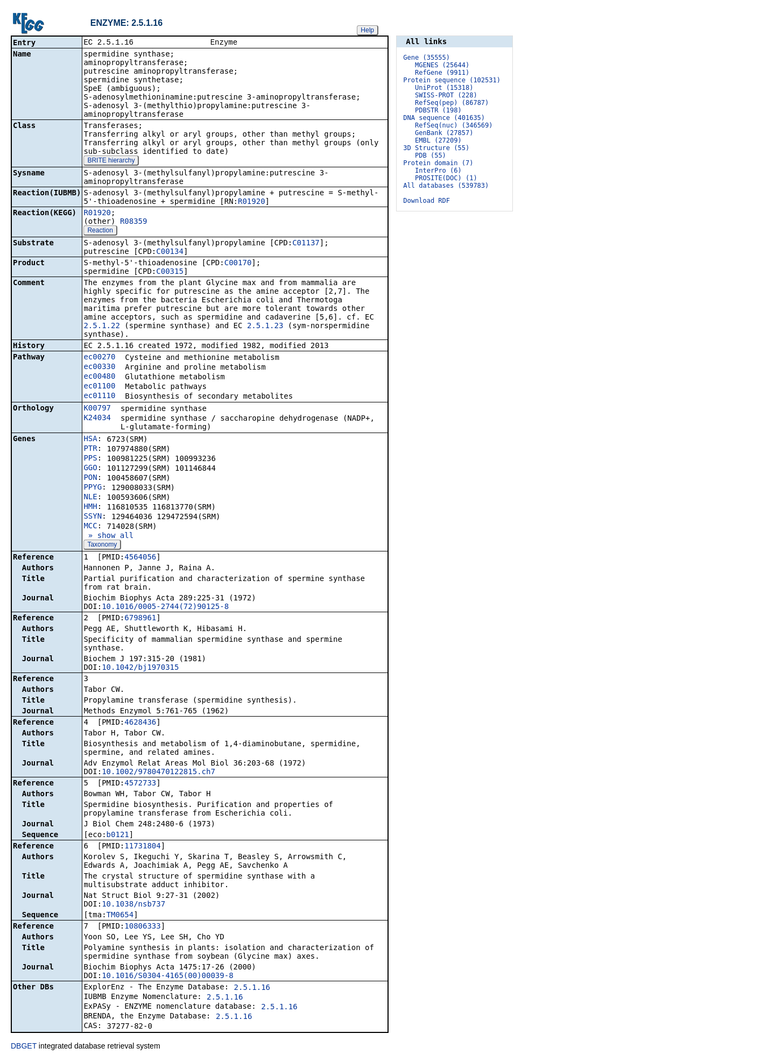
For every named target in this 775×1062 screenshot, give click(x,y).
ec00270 (99, 357)
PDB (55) (430, 155)
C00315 (170, 272)
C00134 (170, 252)
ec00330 (99, 367)
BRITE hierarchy (111, 161)
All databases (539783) (446, 185)
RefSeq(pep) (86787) (452, 103)
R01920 (251, 202)
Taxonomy (102, 545)
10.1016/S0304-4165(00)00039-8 (167, 976)
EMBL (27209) (438, 140)
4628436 (140, 723)
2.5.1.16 (252, 988)
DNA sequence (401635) (444, 118)
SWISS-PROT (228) (446, 95)
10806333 (142, 927)
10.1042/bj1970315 (140, 668)
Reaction (99, 231)
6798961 (140, 618)
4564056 (140, 558)
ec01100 (99, 387)
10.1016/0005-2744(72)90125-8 (165, 607)
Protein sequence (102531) (452, 80)
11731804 (142, 846)
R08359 (133, 222)
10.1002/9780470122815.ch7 (158, 772)
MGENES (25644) (442, 65)
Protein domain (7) (438, 163)
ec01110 (99, 396)
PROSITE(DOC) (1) (446, 178)
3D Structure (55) (436, 148)
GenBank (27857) (444, 133)
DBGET (24, 1047)
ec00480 (99, 377)
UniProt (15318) (444, 87)
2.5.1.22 (101, 326)
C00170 (238, 263)
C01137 (306, 243)
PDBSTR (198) (438, 110)
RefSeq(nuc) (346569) (454, 125)
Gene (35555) (426, 57)
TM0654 (120, 915)
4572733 (140, 784)
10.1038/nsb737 (133, 905)
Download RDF (426, 200)
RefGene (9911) (442, 72)
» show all (108, 536)
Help (367, 30)
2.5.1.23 (265, 326)
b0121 (118, 835)
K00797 (97, 409)
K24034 (97, 418)
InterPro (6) (438, 170)
